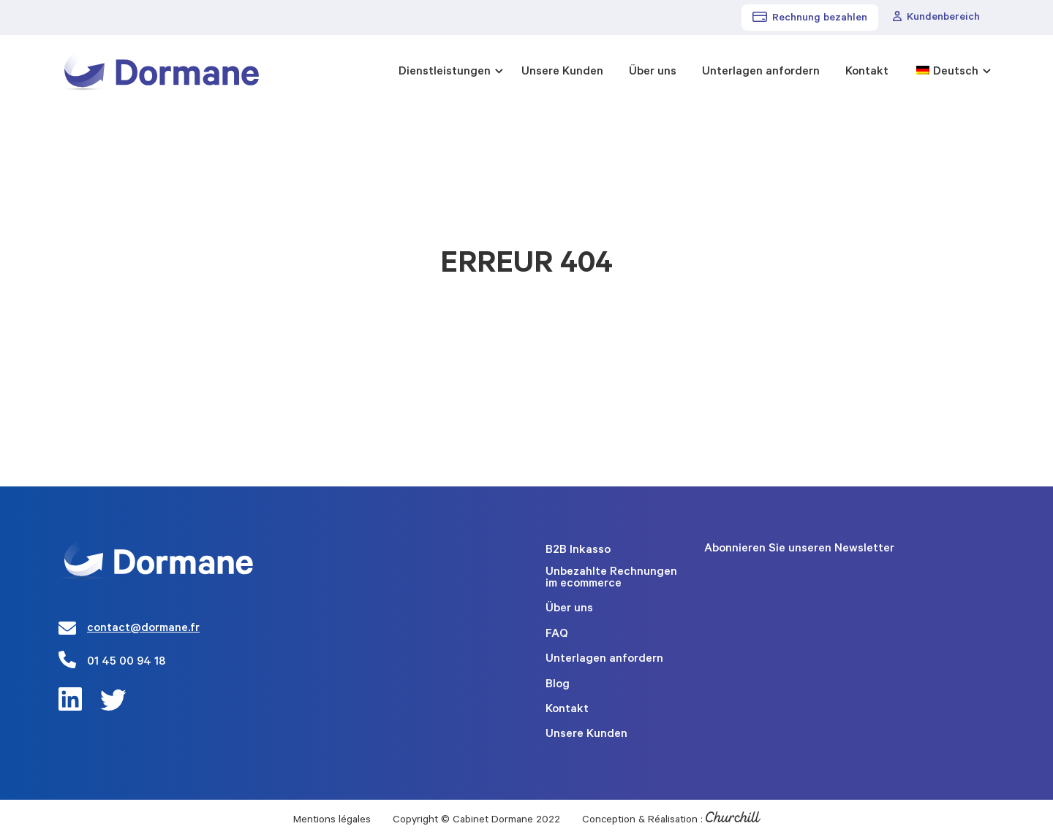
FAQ (557, 635)
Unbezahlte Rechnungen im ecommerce (611, 578)
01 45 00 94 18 (126, 662)
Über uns (652, 72)
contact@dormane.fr (143, 628)
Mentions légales (332, 821)
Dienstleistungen (445, 72)
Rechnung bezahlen (809, 18)
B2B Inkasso (578, 551)
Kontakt (866, 72)
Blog (558, 685)
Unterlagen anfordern (761, 72)
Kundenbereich (936, 17)
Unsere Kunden (562, 72)
